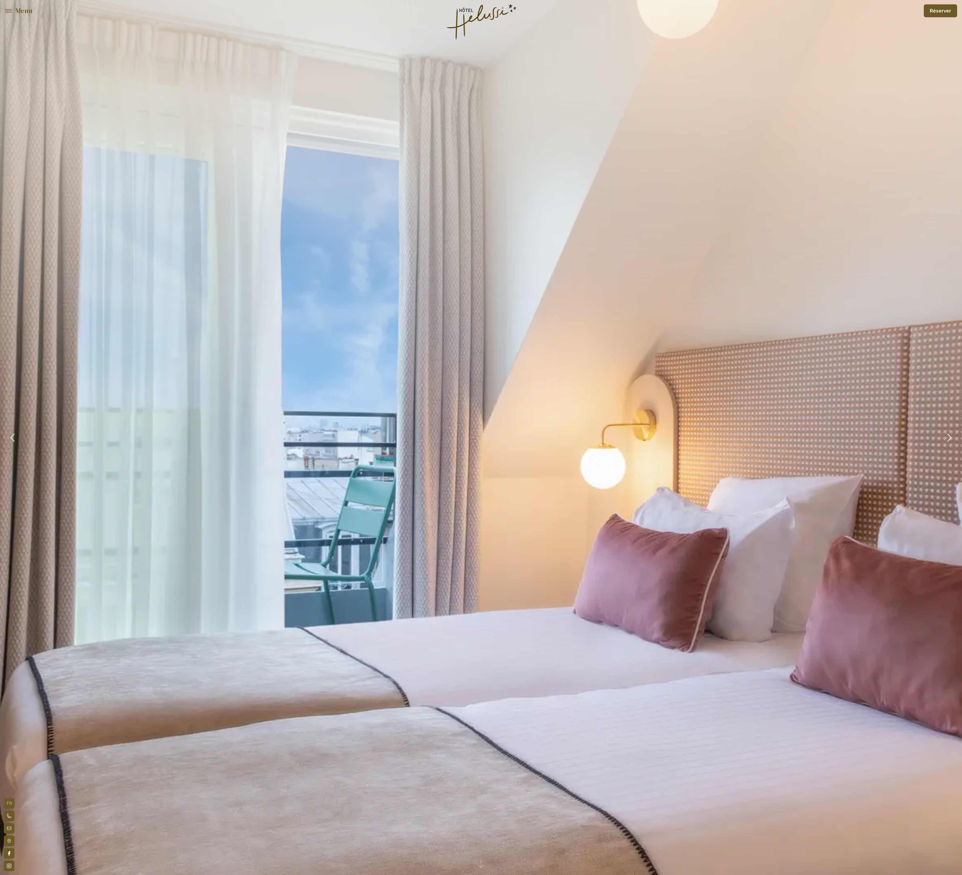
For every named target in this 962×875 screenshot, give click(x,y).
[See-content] (481, 864)
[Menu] (19, 11)
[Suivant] (949, 437)
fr (9, 803)
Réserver (940, 11)
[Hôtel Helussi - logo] (481, 11)
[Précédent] (12, 437)
